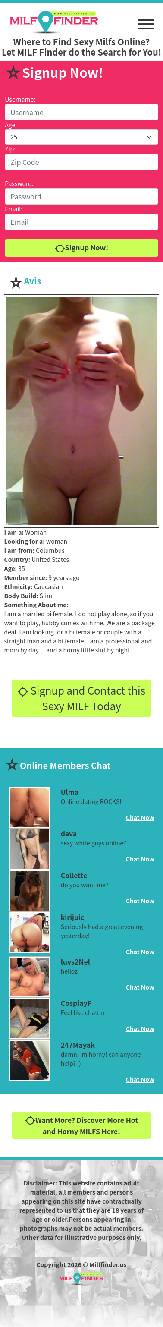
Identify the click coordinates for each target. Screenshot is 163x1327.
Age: (11, 124)
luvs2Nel (75, 961)
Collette (74, 875)
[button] (146, 20)
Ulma (70, 792)
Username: (20, 99)
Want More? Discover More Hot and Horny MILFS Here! (81, 1126)
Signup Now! (81, 248)
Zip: (10, 149)
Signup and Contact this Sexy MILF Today (81, 698)
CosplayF (76, 1003)
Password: (19, 183)
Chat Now (140, 817)
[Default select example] (81, 137)
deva (69, 833)
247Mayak (78, 1045)
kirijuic (73, 917)
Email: (13, 209)
